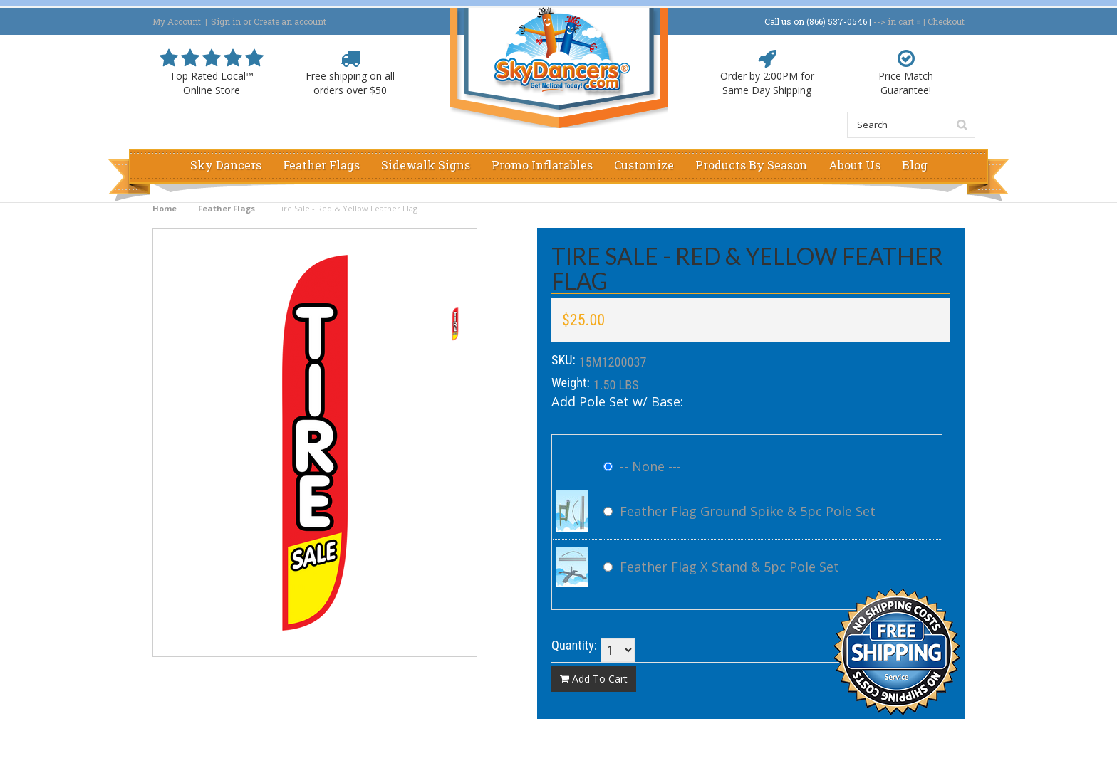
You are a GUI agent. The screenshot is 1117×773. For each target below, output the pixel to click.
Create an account (290, 21)
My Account (176, 21)
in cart (901, 21)
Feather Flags (226, 208)
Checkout (946, 21)
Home (164, 208)
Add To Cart (594, 678)
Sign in (226, 21)
